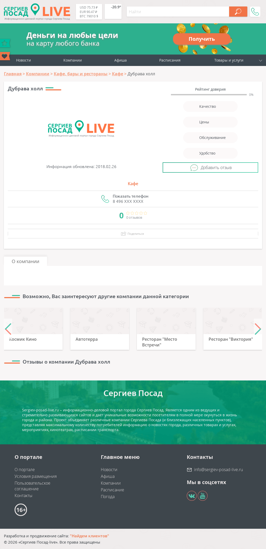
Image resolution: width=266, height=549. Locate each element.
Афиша (120, 60)
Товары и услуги (228, 60)
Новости (23, 60)
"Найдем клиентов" (89, 535)
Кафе (133, 183)
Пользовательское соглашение (32, 486)
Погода (108, 496)
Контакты (23, 495)
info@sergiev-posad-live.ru (218, 469)
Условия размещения (36, 476)
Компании (72, 60)
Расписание (112, 490)
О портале (25, 469)
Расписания (170, 60)
